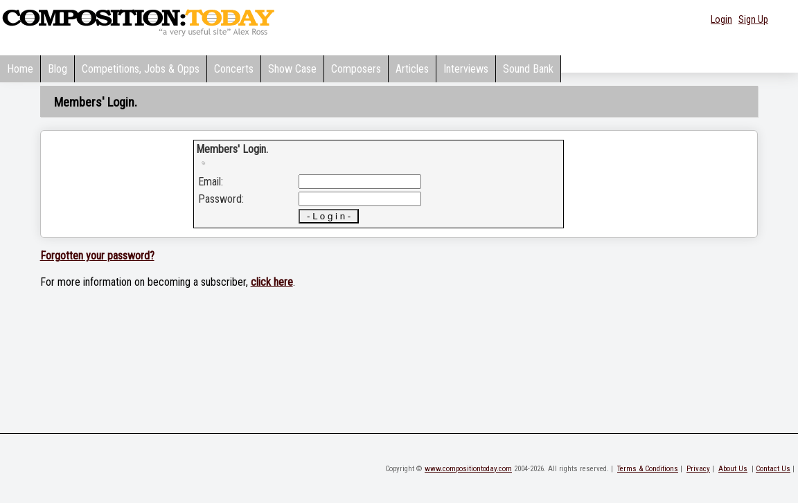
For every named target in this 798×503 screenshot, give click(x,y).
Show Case (292, 68)
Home (20, 68)
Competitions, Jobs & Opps (141, 68)
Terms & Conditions (647, 468)
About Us (732, 468)
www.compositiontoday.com (468, 468)
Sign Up (753, 19)
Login (721, 19)
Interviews (465, 68)
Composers (356, 68)
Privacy (698, 468)
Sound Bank (528, 68)
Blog (57, 68)
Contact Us (773, 468)
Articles (412, 68)
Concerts (234, 68)
